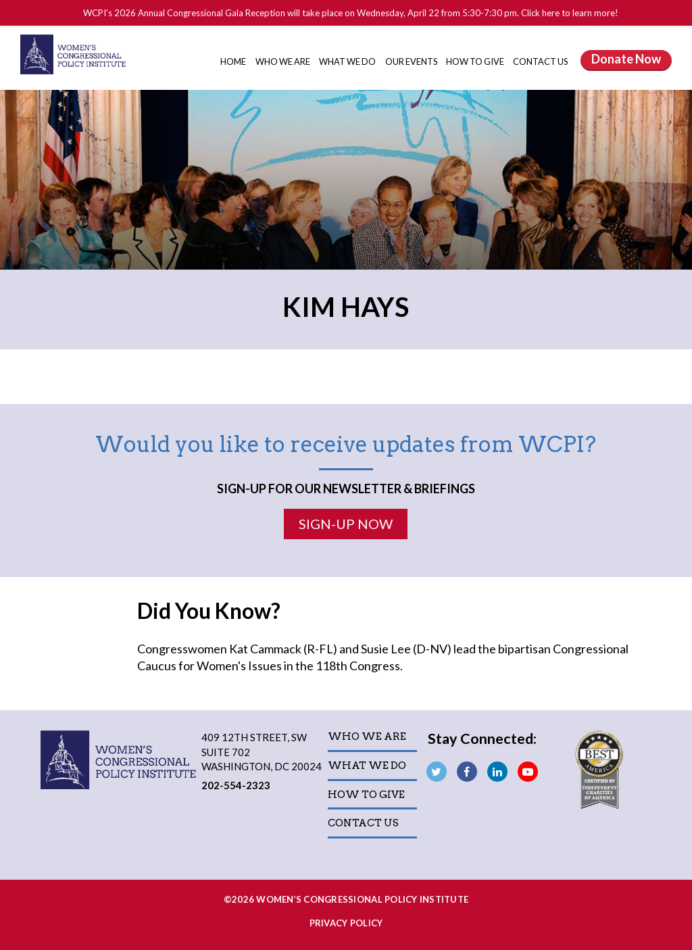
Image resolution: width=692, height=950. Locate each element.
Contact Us (540, 61)
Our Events (412, 61)
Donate (626, 58)
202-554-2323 (235, 785)
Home (233, 61)
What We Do (348, 61)
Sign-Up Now (346, 524)
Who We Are (283, 61)
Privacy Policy (346, 923)
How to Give (475, 61)
